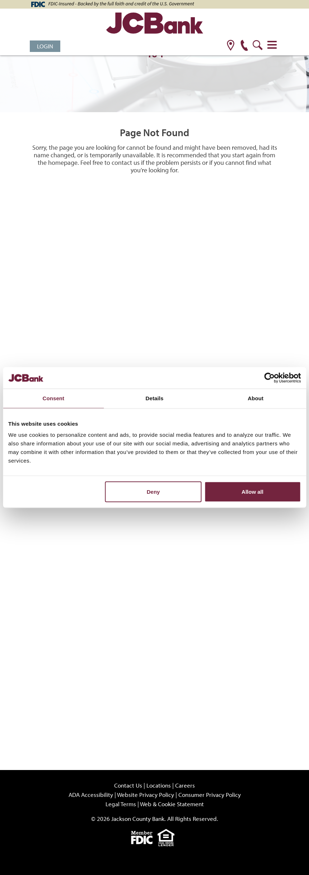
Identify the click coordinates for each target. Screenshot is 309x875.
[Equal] (168, 837)
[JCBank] (154, 24)
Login (45, 46)
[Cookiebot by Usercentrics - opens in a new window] (269, 378)
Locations (158, 785)
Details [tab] (155, 398)
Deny (153, 492)
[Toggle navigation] (272, 45)
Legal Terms (121, 804)
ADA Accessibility (91, 794)
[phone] (244, 46)
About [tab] (255, 398)
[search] (258, 46)
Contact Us (128, 785)
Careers (185, 785)
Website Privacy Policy (145, 794)
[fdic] (144, 837)
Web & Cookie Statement (172, 804)
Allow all (252, 492)
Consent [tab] (53, 398)
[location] (231, 46)
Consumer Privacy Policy (209, 794)
